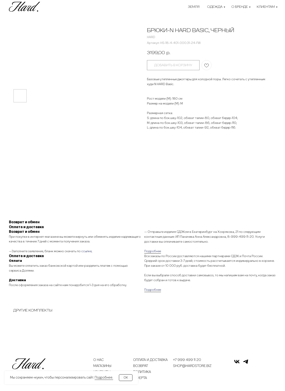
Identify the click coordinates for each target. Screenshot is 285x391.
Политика (142, 372)
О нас (98, 359)
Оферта (140, 378)
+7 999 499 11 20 (187, 359)
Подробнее (152, 251)
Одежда (214, 7)
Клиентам (266, 7)
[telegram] (245, 363)
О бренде (239, 7)
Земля (194, 7)
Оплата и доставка (150, 359)
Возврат (140, 365)
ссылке (86, 251)
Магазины (102, 365)
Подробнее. (104, 377)
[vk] (237, 363)
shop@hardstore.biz (192, 365)
